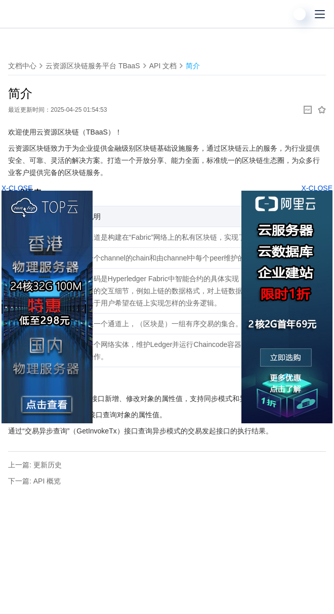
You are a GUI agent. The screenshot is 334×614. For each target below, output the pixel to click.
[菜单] (320, 14)
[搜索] (279, 14)
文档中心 (22, 66)
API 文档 (163, 66)
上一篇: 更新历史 (35, 465)
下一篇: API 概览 (34, 481)
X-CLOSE (317, 188)
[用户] (300, 14)
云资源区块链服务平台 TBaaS (93, 66)
